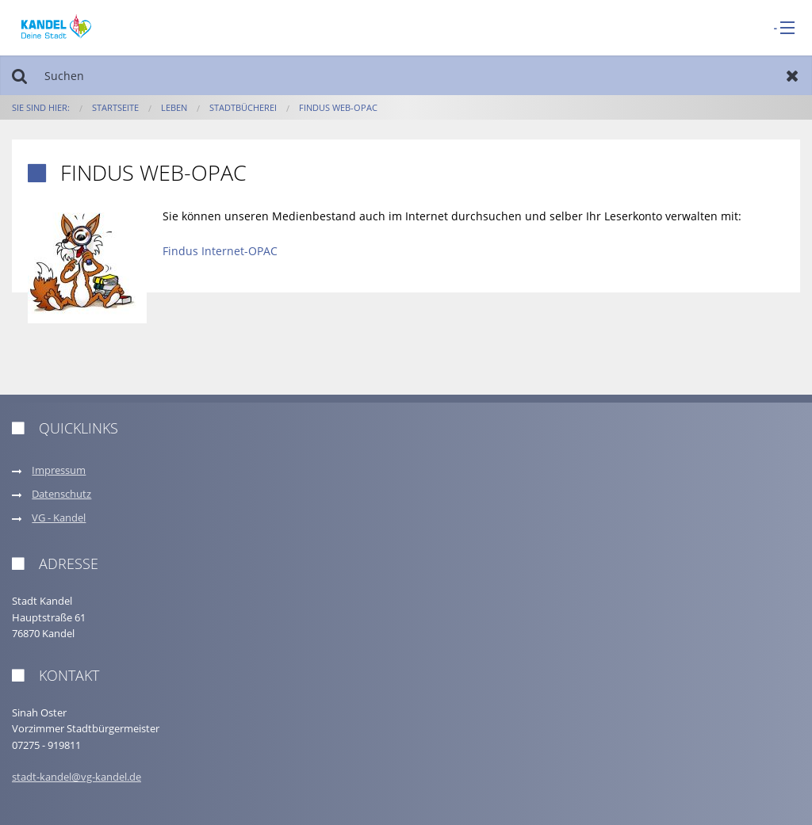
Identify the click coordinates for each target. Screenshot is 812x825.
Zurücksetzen (792, 75)
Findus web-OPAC (338, 107)
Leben (174, 107)
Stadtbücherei (243, 107)
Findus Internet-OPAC (220, 250)
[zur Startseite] (56, 26)
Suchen (19, 75)
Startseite (115, 107)
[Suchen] (406, 75)
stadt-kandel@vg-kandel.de (76, 777)
